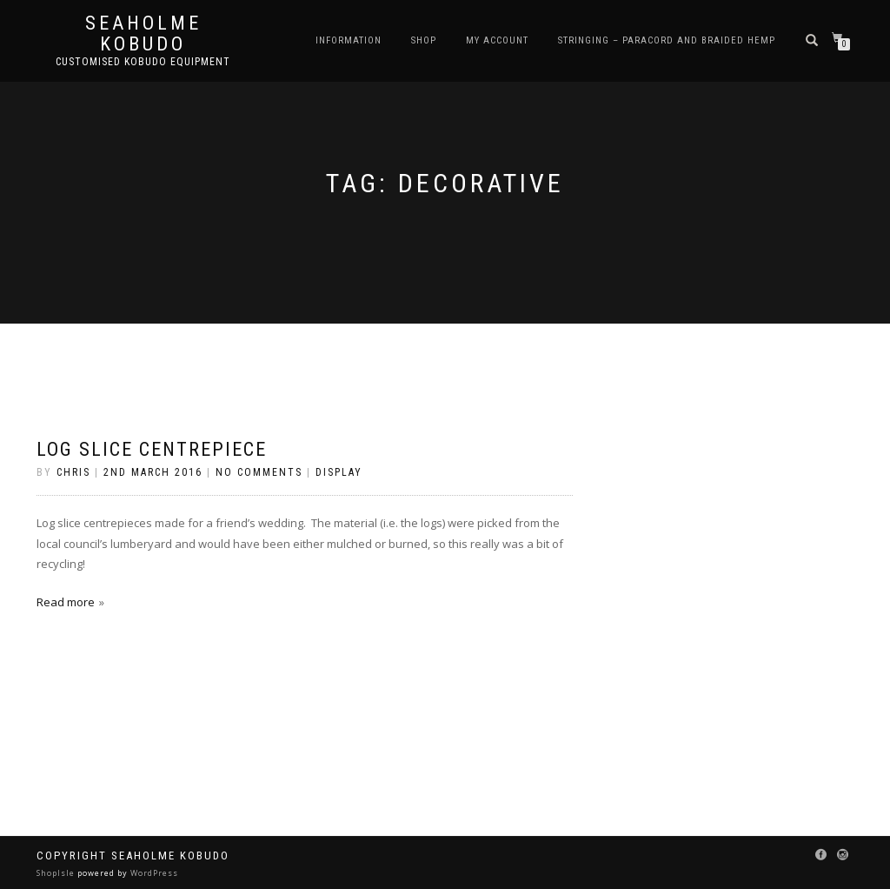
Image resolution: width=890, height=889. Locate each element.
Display (338, 472)
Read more (66, 602)
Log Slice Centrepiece (152, 449)
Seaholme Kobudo (143, 34)
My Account (497, 40)
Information (348, 40)
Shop (423, 40)
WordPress (153, 873)
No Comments (259, 472)
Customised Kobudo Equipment (143, 62)
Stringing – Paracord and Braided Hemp (666, 40)
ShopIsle (57, 873)
